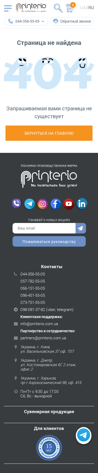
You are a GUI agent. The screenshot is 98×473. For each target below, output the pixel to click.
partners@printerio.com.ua (43, 337)
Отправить (81, 228)
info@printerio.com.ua (39, 323)
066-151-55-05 (32, 288)
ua (83, 7)
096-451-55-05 (32, 295)
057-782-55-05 (32, 281)
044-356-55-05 (32, 274)
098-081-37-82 (32, 309)
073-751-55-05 (32, 302)
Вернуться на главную (49, 133)
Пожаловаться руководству (49, 241)
